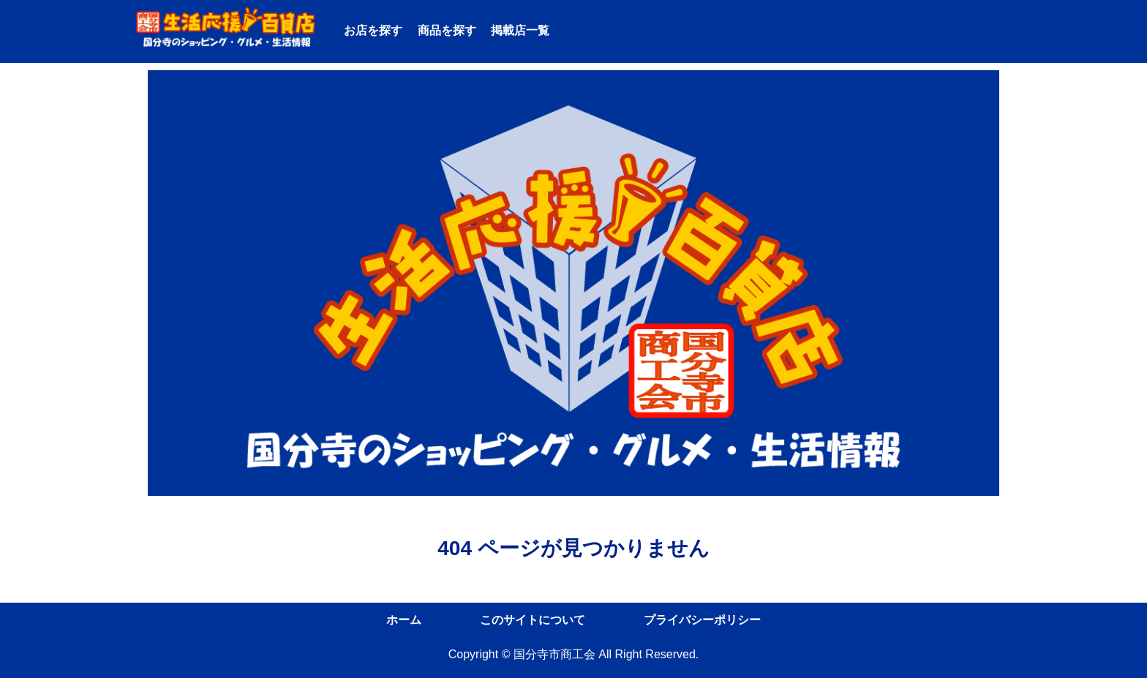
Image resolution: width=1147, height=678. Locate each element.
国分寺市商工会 (554, 654)
